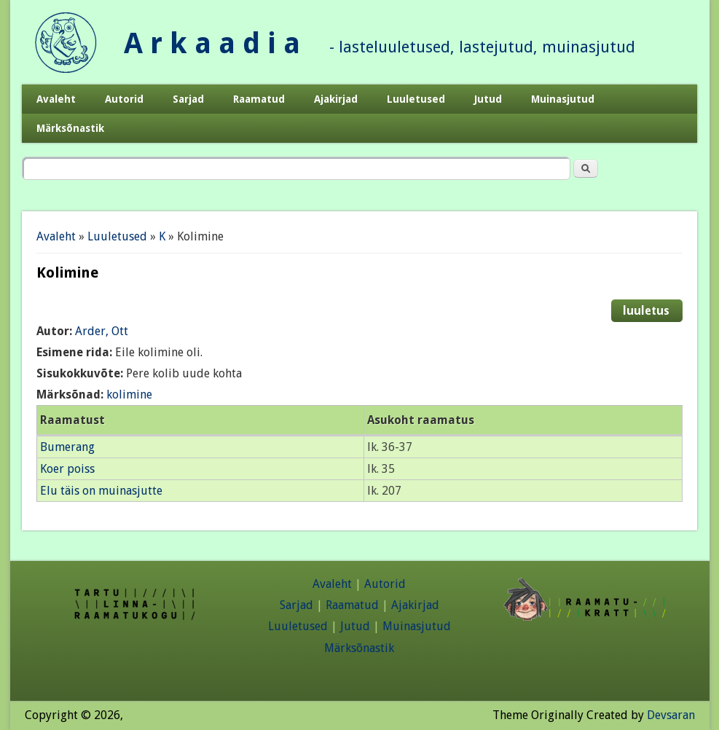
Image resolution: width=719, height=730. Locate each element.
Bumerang (67, 447)
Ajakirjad (336, 99)
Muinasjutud (562, 99)
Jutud (488, 99)
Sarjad (188, 99)
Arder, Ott (101, 331)
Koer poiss (67, 469)
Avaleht (56, 99)
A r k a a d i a (212, 43)
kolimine (129, 394)
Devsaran (671, 715)
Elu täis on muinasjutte (101, 491)
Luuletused (416, 99)
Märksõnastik (70, 128)
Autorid (124, 99)
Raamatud (259, 99)
